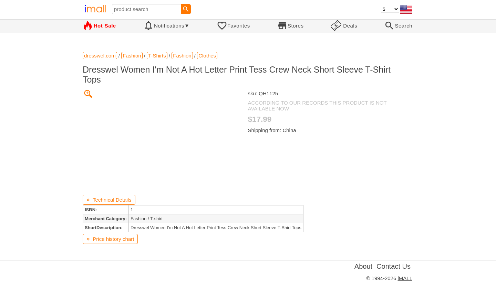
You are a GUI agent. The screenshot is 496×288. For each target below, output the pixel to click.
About (363, 266)
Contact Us (393, 266)
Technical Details (109, 200)
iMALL (404, 278)
